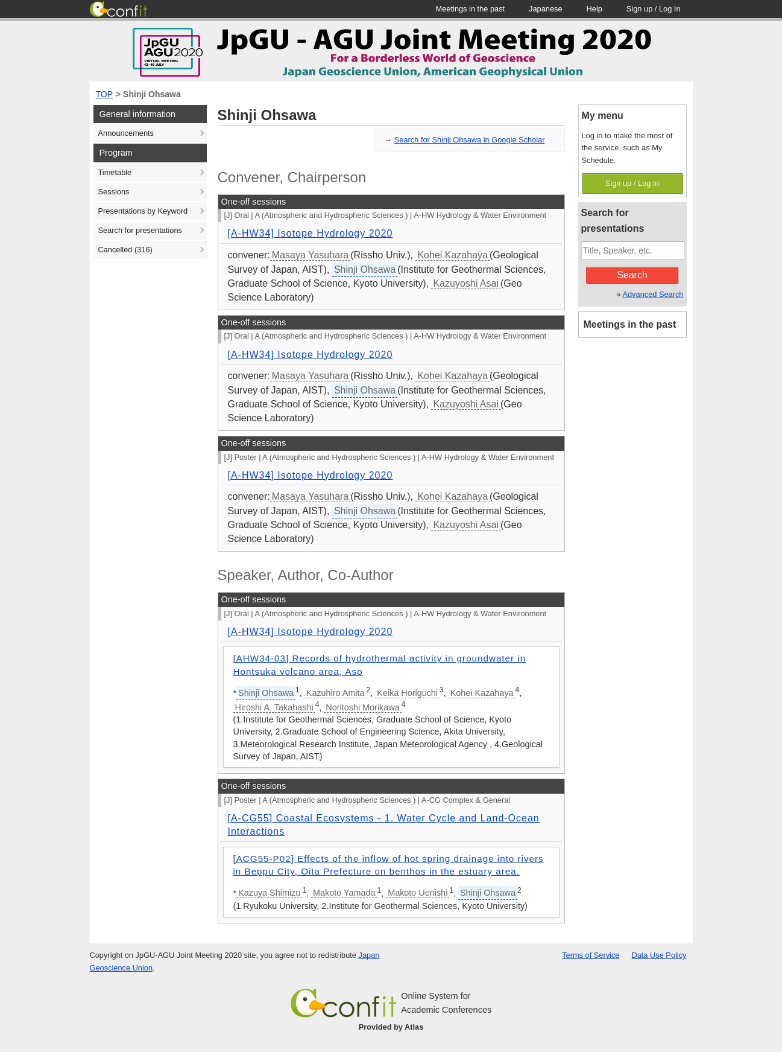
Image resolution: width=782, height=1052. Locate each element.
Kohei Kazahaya (452, 255)
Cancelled (125, 249)
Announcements (126, 133)
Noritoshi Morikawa (362, 707)
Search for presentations (140, 230)
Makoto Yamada (344, 892)
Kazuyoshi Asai (466, 283)
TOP (104, 94)
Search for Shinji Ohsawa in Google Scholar (469, 139)
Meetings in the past (630, 324)
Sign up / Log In (632, 183)
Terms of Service (590, 955)
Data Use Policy (658, 955)
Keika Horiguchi (407, 693)
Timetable (115, 172)
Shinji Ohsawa (152, 94)
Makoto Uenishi (417, 892)
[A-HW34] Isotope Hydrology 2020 (310, 233)
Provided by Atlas (391, 1026)
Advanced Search (652, 294)
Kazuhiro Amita (335, 693)
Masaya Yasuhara (310, 255)
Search (632, 275)
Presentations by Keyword (143, 210)
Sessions (114, 191)
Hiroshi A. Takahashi (274, 707)
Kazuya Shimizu (269, 892)
